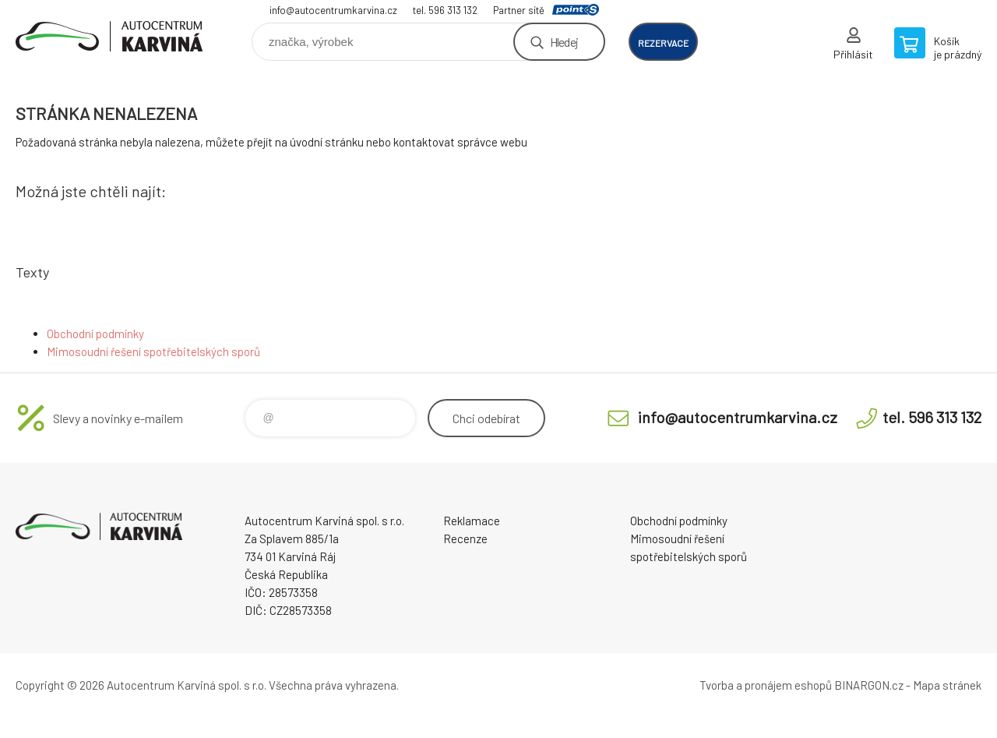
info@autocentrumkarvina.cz (333, 10)
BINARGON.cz (869, 685)
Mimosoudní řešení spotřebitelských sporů (153, 351)
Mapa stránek (947, 685)
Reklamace (471, 521)
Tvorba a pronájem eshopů (765, 685)
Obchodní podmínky (95, 334)
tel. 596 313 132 (445, 10)
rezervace (663, 42)
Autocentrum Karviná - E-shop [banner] (109, 36)
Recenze (465, 538)
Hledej (564, 41)
